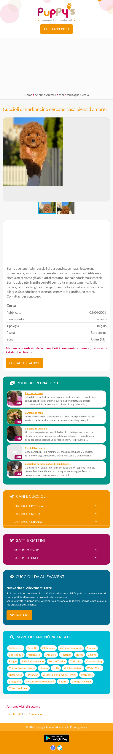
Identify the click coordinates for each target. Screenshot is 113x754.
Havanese (32, 674)
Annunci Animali (45, 94)
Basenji (63, 681)
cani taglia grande (28, 521)
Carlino (92, 654)
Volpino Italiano (73, 668)
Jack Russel (34, 654)
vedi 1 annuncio (32, 714)
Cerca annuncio (56, 29)
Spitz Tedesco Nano (32, 661)
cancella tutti (14, 714)
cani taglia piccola (77, 94)
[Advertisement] (56, 64)
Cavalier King (94, 661)
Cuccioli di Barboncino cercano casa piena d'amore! (55, 109)
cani (61, 94)
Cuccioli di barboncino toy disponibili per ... (48, 464)
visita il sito (19, 615)
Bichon (44, 668)
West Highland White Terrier (59, 674)
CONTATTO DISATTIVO (24, 363)
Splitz (56, 668)
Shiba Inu (50, 654)
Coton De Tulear (18, 688)
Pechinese (87, 674)
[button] (107, 159)
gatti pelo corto (26, 550)
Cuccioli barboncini (35, 448)
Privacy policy (78, 727)
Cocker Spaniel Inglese (22, 668)
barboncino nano (34, 393)
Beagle (13, 661)
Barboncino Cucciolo (36, 428)
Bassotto (32, 648)
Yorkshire (75, 661)
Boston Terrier (57, 661)
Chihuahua (48, 648)
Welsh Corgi (94, 668)
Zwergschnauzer (81, 681)
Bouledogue (16, 654)
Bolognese (15, 681)
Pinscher (66, 654)
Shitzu (79, 654)
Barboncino (16, 648)
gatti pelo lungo (26, 558)
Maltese (91, 648)
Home (28, 94)
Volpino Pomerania (71, 648)
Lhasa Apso (15, 674)
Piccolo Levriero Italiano (40, 681)
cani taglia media (27, 514)
